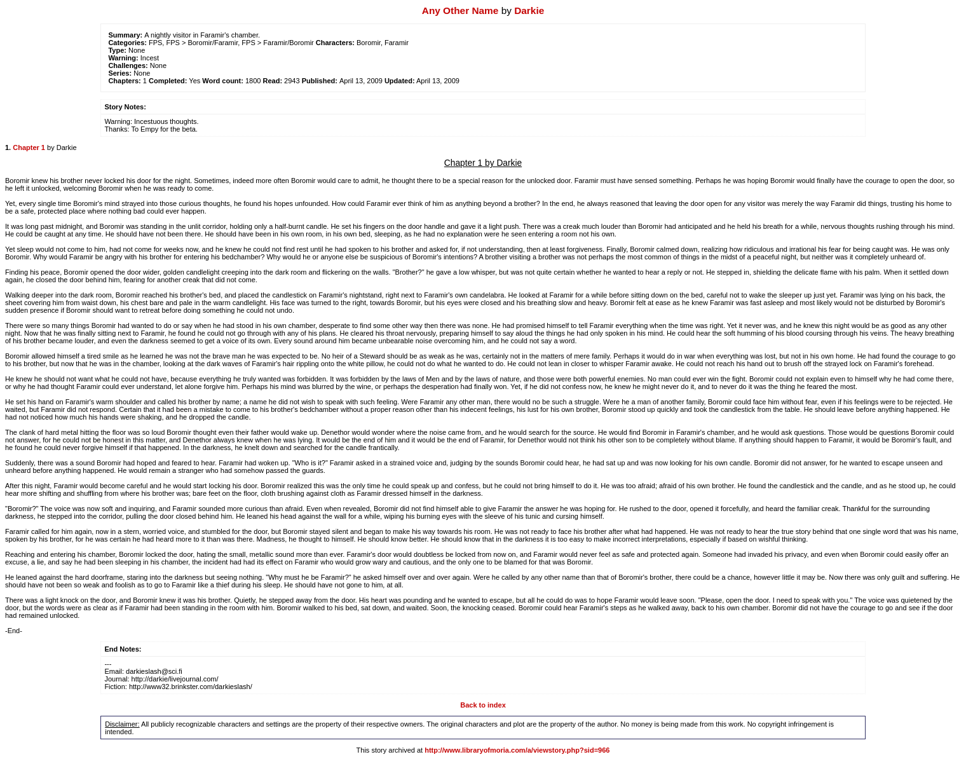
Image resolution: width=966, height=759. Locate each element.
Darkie (529, 10)
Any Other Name (460, 10)
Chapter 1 (29, 147)
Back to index (483, 705)
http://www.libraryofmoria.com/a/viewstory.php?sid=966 (517, 750)
